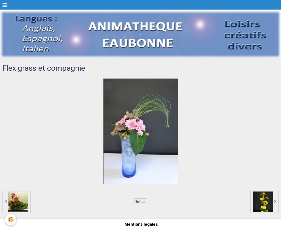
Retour (140, 202)
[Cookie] (10, 219)
